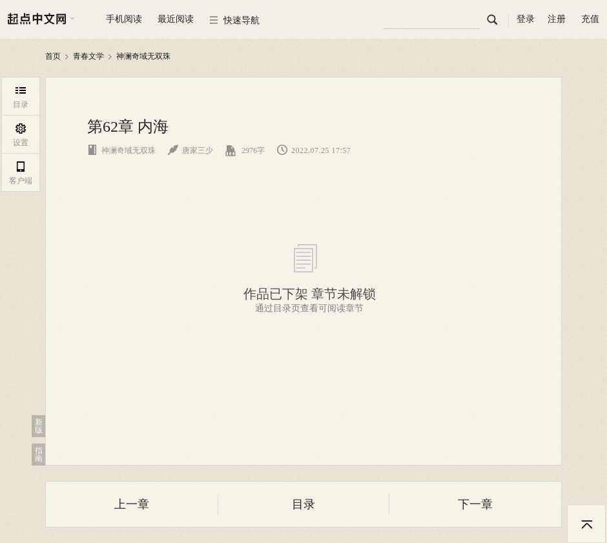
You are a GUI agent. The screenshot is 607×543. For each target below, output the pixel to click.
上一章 (131, 504)
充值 (590, 19)
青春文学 (88, 56)
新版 (39, 426)
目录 (303, 504)
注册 (557, 19)
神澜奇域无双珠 (143, 56)
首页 (53, 56)
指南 (39, 454)
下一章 (475, 504)
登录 (526, 19)
